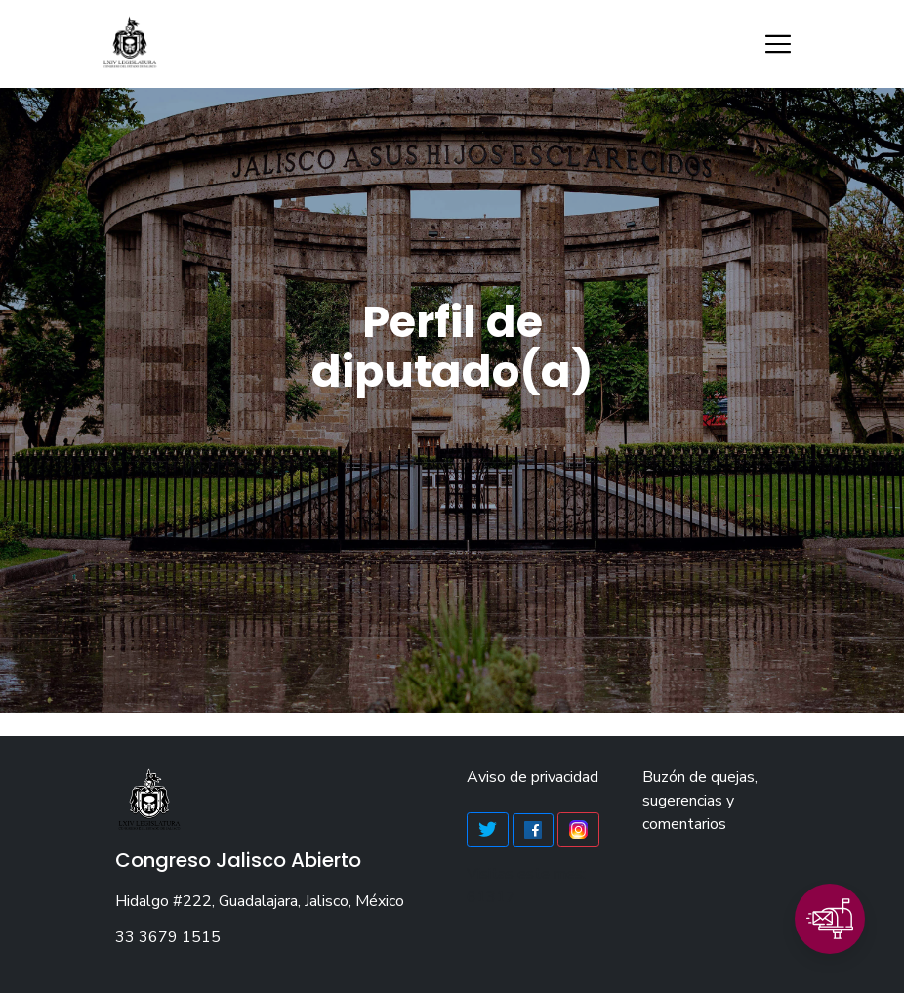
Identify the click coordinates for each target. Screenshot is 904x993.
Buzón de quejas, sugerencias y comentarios (700, 800)
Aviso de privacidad (532, 777)
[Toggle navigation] (778, 43)
